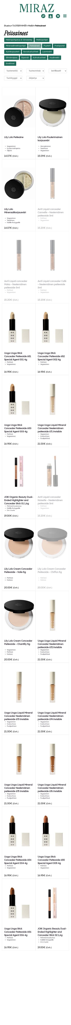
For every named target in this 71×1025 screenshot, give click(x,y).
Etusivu (7, 26)
